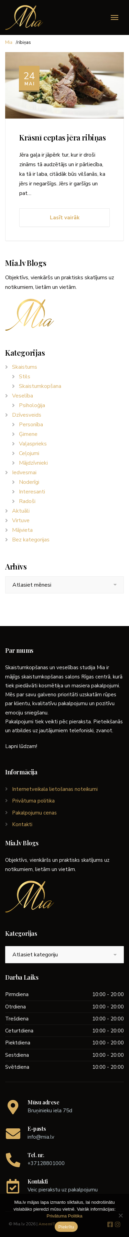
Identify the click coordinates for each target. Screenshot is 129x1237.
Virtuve (21, 520)
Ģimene (28, 434)
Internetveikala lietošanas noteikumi (55, 789)
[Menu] (114, 17)
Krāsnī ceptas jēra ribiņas (62, 137)
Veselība (22, 396)
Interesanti (32, 491)
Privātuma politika (33, 800)
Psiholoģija (32, 405)
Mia (8, 42)
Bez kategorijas (31, 539)
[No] (120, 1215)
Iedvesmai (24, 472)
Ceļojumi (29, 453)
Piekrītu (66, 1226)
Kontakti (22, 824)
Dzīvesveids (26, 415)
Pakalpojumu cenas (34, 812)
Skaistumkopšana (40, 386)
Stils (24, 376)
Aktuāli (21, 511)
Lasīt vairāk (64, 217)
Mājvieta (22, 530)
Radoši (27, 501)
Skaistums (24, 367)
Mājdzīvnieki (33, 463)
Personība (31, 424)
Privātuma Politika (64, 1215)
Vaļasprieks (33, 444)
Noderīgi (29, 482)
